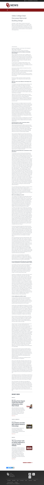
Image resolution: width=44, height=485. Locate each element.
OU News (11, 473)
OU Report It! (16, 482)
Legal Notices (30, 480)
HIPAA (17, 480)
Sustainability (13, 480)
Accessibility (9, 480)
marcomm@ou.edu (12, 476)
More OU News (27, 462)
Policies (26, 480)
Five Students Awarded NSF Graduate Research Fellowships (18, 424)
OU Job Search (22, 480)
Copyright (34, 480)
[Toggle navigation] (7, 10)
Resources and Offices (10, 482)
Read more (13, 415)
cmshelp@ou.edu (17, 483)
